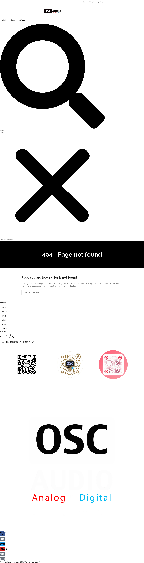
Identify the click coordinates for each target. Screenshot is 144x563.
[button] (52, 77)
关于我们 (13, 20)
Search (2, 132)
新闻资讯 (100, 2)
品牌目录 (91, 2)
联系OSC (22, 20)
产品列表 (4, 311)
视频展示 (4, 20)
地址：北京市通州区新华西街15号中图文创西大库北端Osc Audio (20, 342)
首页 (84, 2)
